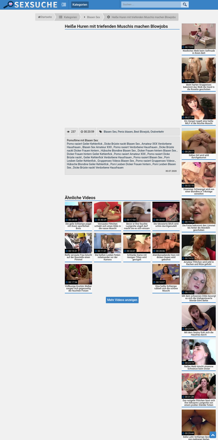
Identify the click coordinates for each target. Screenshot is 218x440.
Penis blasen (125, 131)
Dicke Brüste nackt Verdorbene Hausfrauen (98, 167)
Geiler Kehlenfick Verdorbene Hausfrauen (108, 157)
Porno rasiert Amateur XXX (130, 153)
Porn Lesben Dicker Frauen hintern (130, 164)
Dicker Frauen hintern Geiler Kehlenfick (90, 153)
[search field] (151, 5)
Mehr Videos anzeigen (122, 300)
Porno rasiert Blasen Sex (148, 157)
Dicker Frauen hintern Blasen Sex (157, 150)
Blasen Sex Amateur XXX (97, 147)
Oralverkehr (157, 131)
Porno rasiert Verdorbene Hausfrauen (136, 147)
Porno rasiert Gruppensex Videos (155, 160)
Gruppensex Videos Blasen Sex (116, 160)
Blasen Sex (110, 131)
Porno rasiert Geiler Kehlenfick (85, 143)
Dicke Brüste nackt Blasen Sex (122, 143)
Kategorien (80, 4)
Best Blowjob (141, 131)
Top (213, 435)
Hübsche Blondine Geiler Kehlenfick (88, 164)
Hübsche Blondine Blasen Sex (118, 150)
